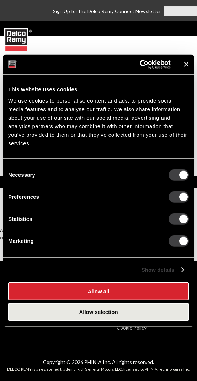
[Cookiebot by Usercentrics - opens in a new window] (139, 64)
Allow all (99, 291)
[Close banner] (186, 64)
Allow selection (98, 312)
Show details (158, 270)
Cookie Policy (132, 328)
